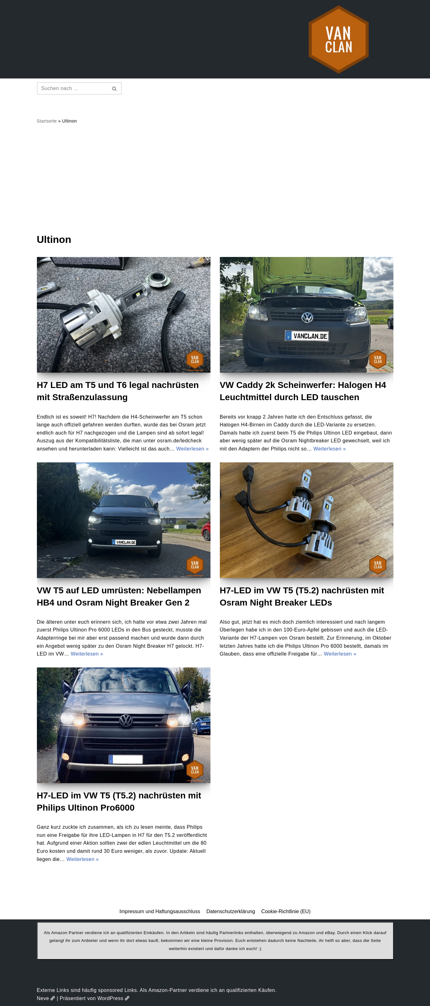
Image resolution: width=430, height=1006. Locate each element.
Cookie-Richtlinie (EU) (286, 911)
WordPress (113, 998)
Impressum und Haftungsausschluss (159, 911)
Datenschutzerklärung (230, 911)
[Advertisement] (215, 178)
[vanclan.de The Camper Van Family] (338, 39)
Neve (46, 998)
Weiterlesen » (192, 448)
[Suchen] (72, 88)
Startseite (47, 120)
